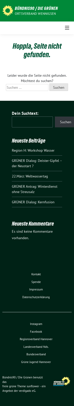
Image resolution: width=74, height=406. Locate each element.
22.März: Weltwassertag (30, 176)
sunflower (33, 386)
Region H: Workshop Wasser (33, 150)
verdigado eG (27, 391)
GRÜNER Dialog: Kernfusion (33, 202)
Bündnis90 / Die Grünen (36, 8)
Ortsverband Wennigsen (35, 13)
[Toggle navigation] (67, 27)
